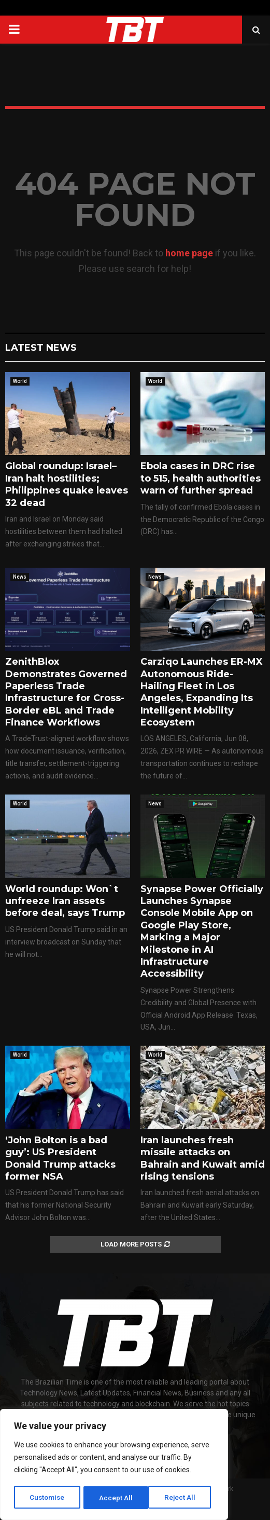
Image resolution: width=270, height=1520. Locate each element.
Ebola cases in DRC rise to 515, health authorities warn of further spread (200, 478)
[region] (114, 1465)
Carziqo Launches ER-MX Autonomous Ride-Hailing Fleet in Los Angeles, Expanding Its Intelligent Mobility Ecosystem (201, 692)
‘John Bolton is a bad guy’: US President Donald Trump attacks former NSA (60, 1158)
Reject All (116, 1498)
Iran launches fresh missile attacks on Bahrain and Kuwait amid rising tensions (202, 1158)
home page (189, 253)
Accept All (182, 1498)
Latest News (41, 347)
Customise (47, 1498)
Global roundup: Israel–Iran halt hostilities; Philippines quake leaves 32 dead (66, 484)
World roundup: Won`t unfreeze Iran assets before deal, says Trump (65, 901)
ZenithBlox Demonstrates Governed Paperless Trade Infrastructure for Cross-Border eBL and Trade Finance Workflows (66, 692)
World (20, 381)
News (19, 577)
